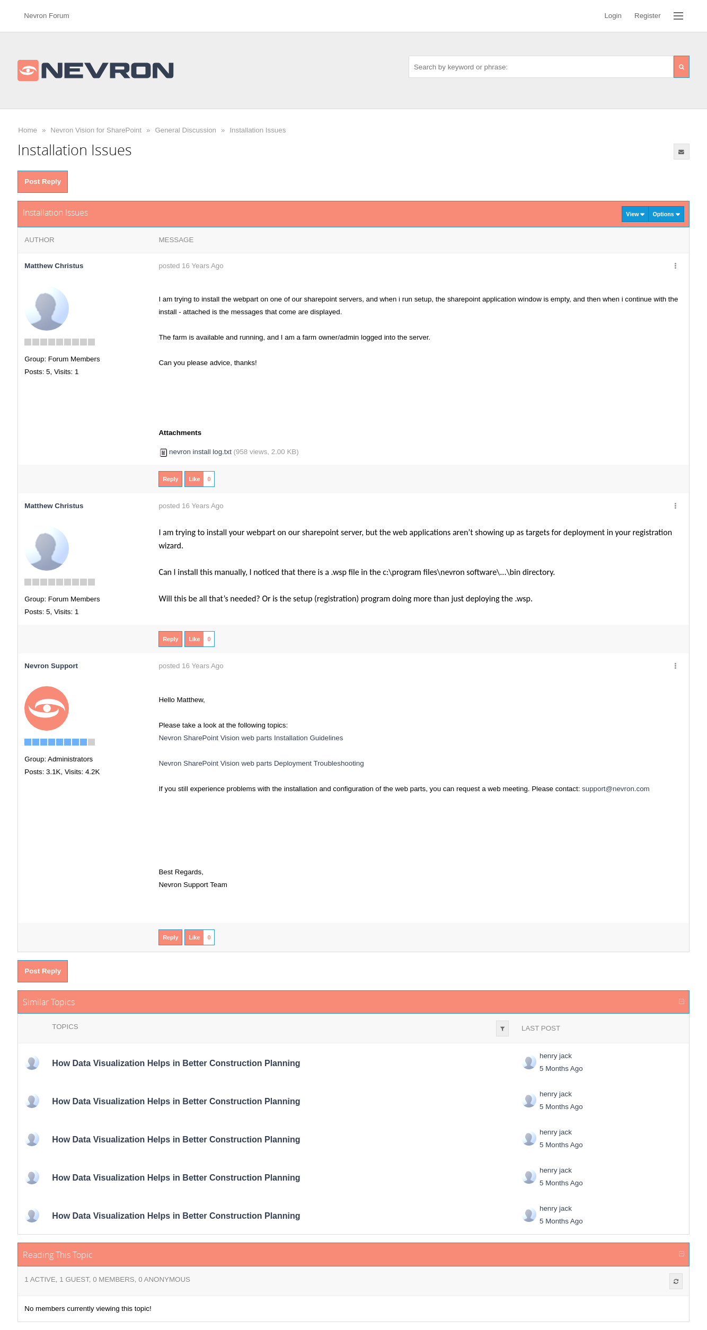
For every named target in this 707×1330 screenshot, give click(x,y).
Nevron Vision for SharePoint (96, 130)
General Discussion (185, 130)
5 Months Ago (561, 1068)
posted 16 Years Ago (190, 266)
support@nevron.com (616, 789)
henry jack (556, 1056)
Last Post (541, 1028)
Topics (65, 1027)
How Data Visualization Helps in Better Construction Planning (176, 1063)
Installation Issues (257, 130)
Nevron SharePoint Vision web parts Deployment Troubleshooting (261, 763)
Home (27, 130)
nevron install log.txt (200, 452)
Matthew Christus (53, 266)
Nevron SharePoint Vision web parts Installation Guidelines (250, 738)
